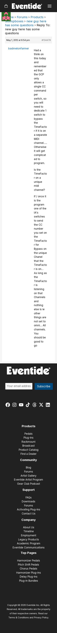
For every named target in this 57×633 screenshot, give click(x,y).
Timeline (28, 531)
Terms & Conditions (18, 617)
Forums (22, 17)
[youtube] (22, 405)
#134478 (46, 40)
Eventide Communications (29, 547)
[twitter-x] (42, 405)
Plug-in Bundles (28, 580)
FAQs (29, 497)
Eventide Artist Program (28, 479)
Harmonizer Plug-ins (28, 572)
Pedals (28, 433)
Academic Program (28, 543)
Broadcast (28, 445)
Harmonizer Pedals (28, 560)
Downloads (28, 501)
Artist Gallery (28, 475)
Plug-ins (28, 437)
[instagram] (15, 405)
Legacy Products (28, 539)
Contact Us (28, 513)
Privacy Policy (41, 617)
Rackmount (28, 441)
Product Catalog (28, 449)
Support (28, 490)
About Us (28, 527)
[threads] (35, 405)
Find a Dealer (28, 453)
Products (37, 17)
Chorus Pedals (28, 568)
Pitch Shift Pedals (28, 564)
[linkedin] (49, 405)
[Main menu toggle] (49, 6)
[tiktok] (28, 405)
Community (28, 460)
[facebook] (8, 405)
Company (28, 520)
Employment (28, 535)
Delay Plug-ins (28, 576)
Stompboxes (14, 21)
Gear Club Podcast (28, 483)
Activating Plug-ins (28, 509)
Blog (28, 467)
